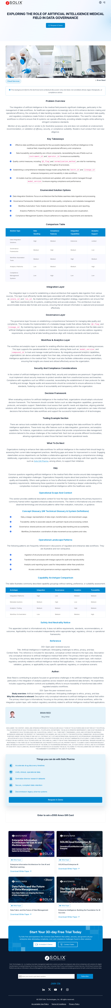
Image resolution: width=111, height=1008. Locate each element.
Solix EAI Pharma (41, 461)
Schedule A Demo (45, 944)
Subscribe (85, 976)
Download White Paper (19, 871)
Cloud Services (13, 81)
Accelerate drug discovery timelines (30, 765)
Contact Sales (69, 944)
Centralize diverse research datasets (30, 778)
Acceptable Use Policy (40, 1004)
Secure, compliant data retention (28, 785)
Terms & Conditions (58, 1004)
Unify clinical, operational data (27, 772)
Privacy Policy (74, 1004)
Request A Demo (55, 25)
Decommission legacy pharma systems (31, 792)
